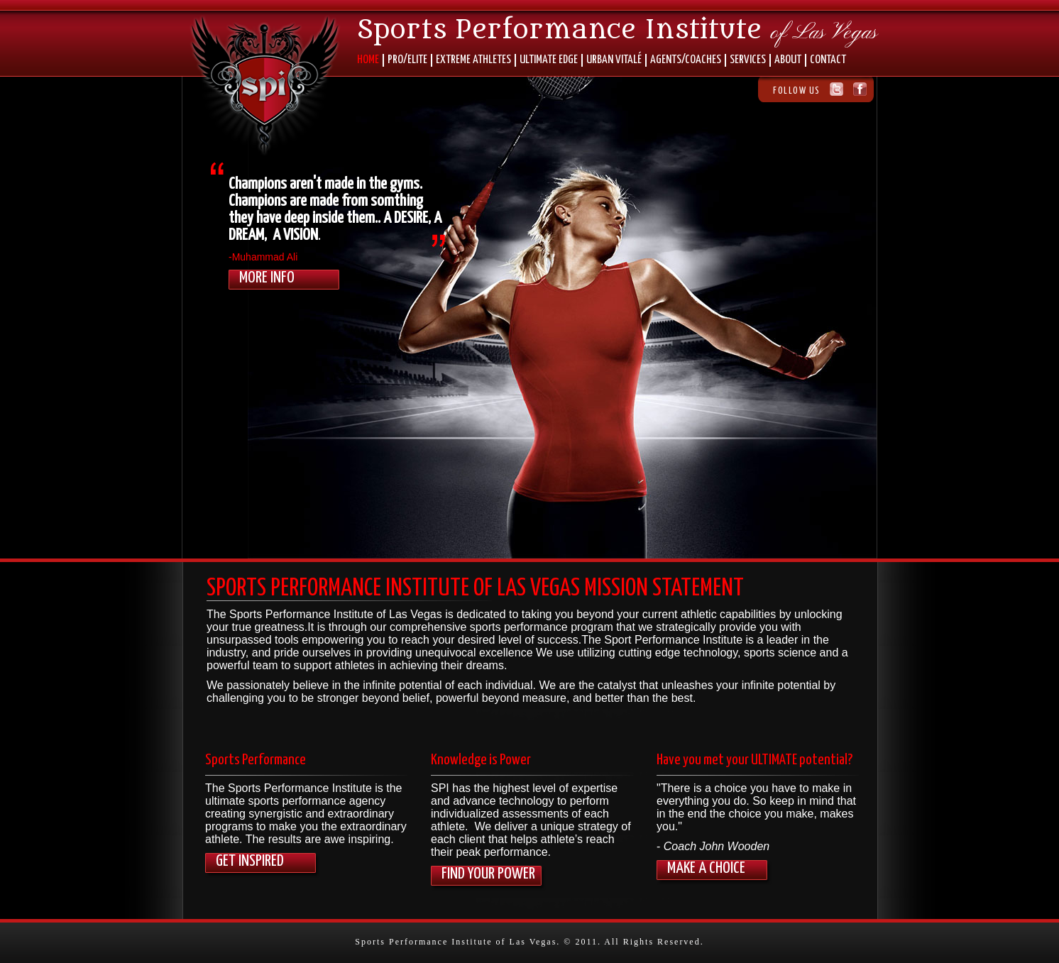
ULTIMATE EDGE (549, 60)
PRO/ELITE (407, 60)
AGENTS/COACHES (685, 60)
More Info (267, 278)
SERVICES (748, 60)
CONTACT (828, 60)
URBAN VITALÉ (614, 60)
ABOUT (787, 60)
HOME (368, 60)
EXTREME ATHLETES (473, 60)
